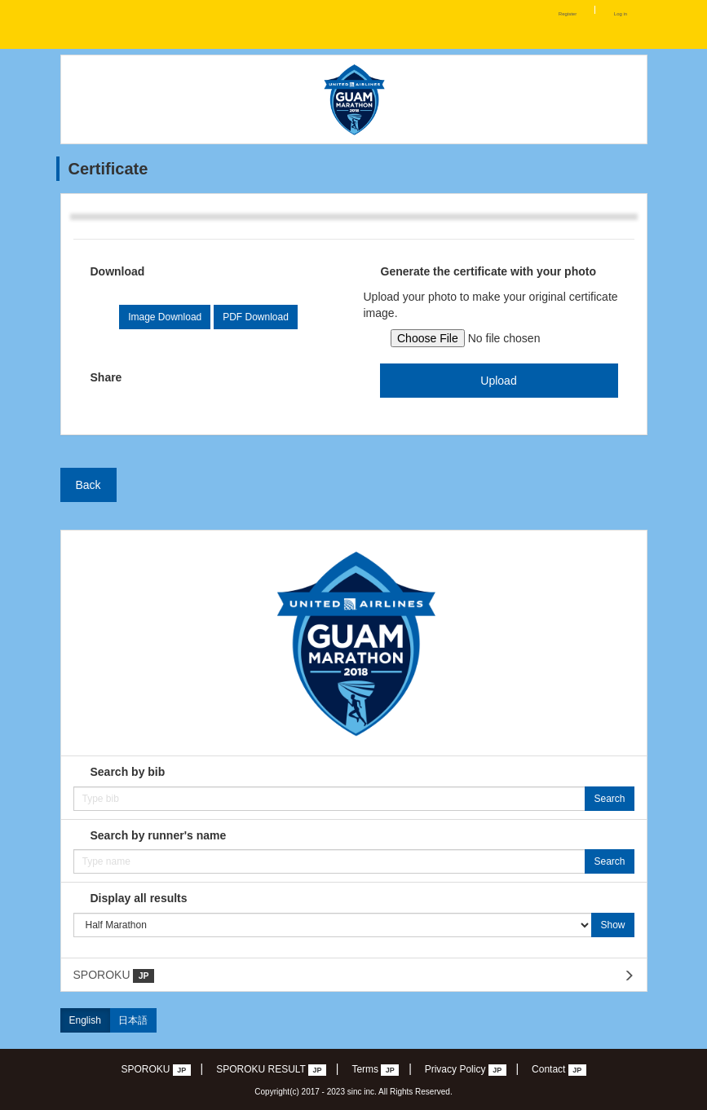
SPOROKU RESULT (271, 1070)
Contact (559, 1070)
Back (88, 484)
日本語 (133, 1020)
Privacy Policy (465, 1070)
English (85, 1020)
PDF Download (256, 317)
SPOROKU (113, 975)
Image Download (164, 317)
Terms (375, 1070)
